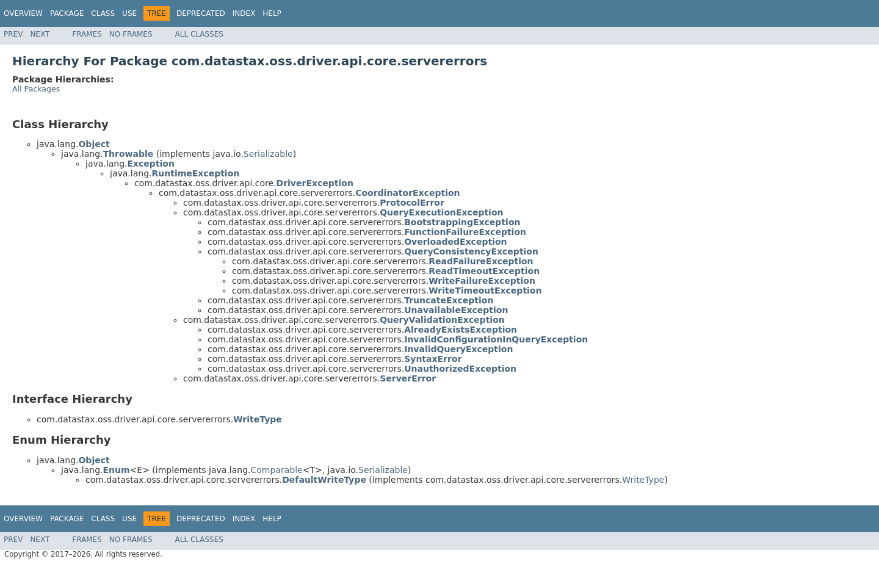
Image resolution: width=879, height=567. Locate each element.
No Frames (131, 34)
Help (271, 13)
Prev (13, 34)
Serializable (268, 154)
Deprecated (200, 13)
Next (39, 34)
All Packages (36, 88)
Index (244, 13)
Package (67, 13)
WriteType (643, 480)
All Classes (199, 34)
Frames (87, 34)
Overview (23, 13)
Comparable (277, 470)
